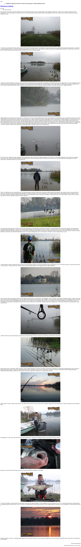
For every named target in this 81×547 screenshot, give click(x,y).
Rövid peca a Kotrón (6, 6)
